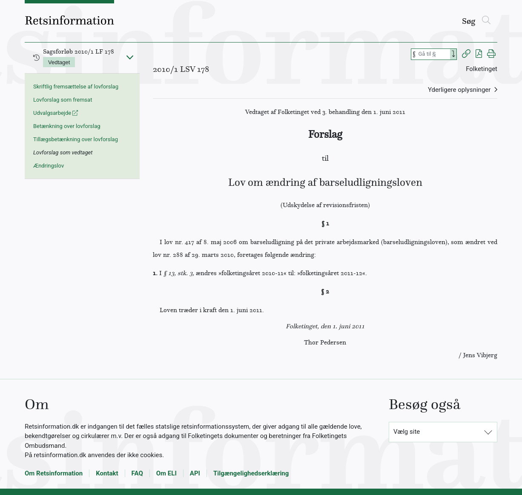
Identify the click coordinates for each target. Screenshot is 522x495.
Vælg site (406, 431)
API (195, 473)
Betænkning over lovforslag (66, 126)
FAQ (137, 473)
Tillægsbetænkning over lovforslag (75, 139)
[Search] (453, 54)
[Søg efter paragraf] (433, 54)
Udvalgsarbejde (55, 113)
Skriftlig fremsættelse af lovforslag (75, 86)
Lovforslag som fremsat (62, 100)
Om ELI (166, 473)
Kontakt (107, 473)
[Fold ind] (129, 57)
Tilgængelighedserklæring (251, 473)
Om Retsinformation (54, 473)
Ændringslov (48, 165)
